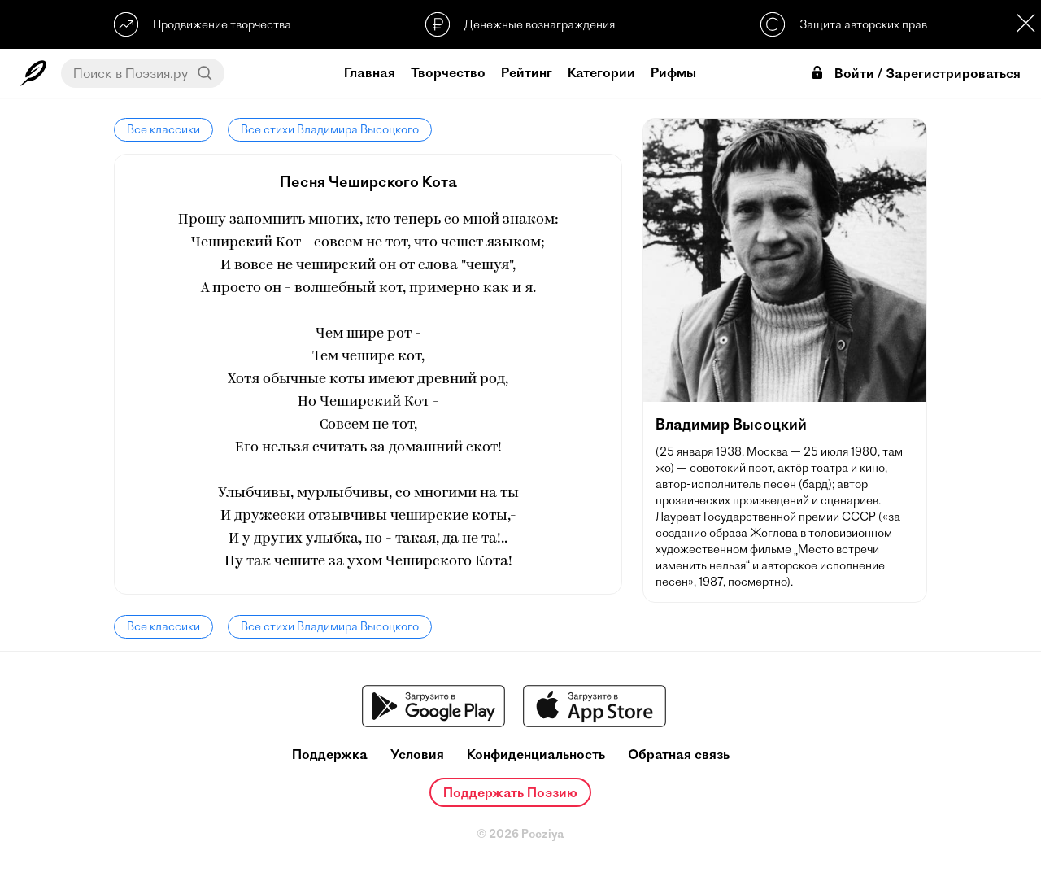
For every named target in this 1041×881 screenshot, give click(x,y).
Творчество (448, 72)
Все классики (163, 129)
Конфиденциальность (536, 754)
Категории (601, 72)
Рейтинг (526, 72)
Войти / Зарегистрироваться (915, 73)
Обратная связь (679, 754)
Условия (417, 754)
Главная (369, 72)
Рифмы (673, 72)
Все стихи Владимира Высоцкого (330, 129)
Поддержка (330, 754)
